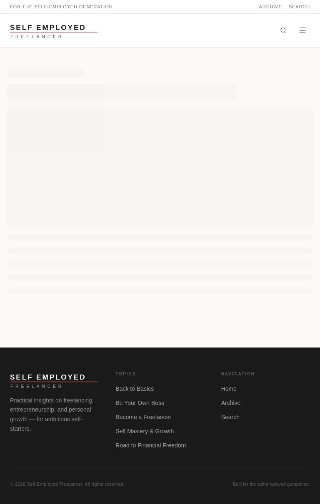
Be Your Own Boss (139, 403)
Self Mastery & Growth (144, 431)
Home (229, 388)
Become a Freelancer (143, 417)
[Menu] (302, 30)
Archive (270, 6)
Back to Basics (134, 388)
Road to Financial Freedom (150, 445)
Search (299, 6)
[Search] (283, 30)
